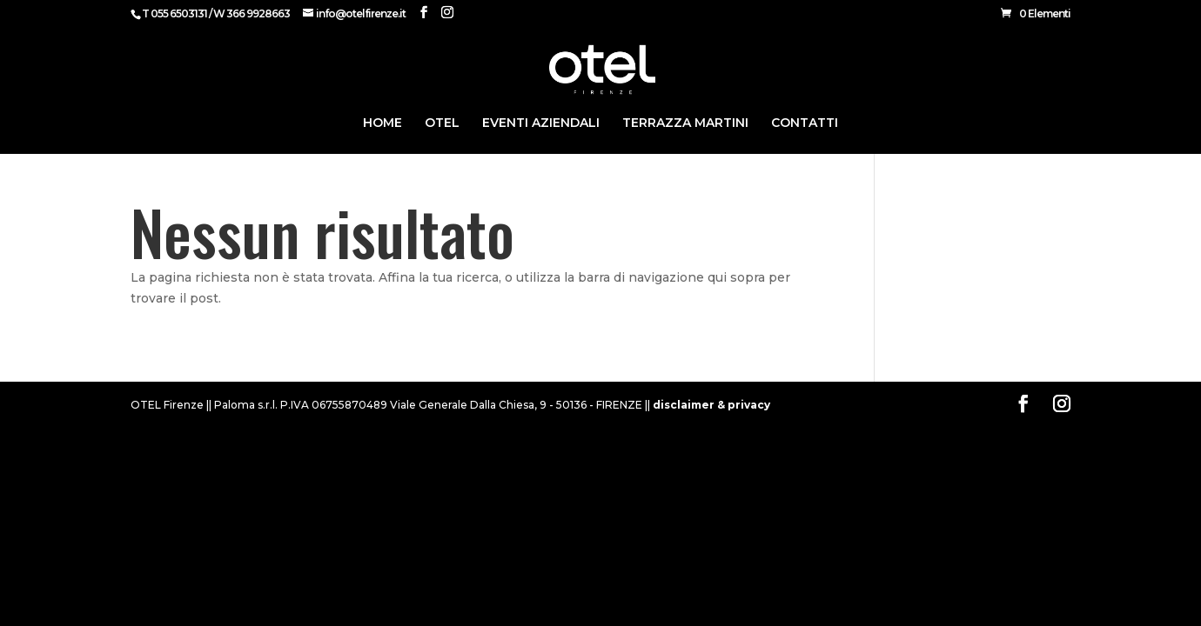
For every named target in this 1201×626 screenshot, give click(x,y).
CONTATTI (804, 123)
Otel (442, 123)
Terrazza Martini (685, 123)
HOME (382, 123)
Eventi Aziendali (541, 123)
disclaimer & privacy (711, 404)
